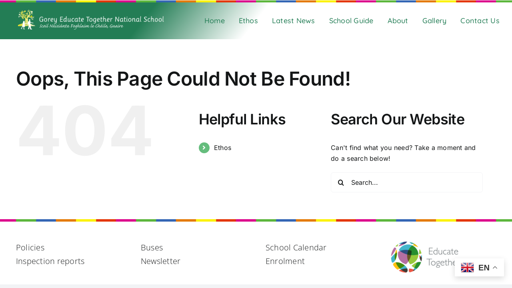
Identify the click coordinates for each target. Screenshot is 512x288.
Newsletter (160, 261)
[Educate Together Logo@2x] (425, 244)
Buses (152, 247)
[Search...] (407, 182)
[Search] (341, 182)
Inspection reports (50, 261)
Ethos (222, 148)
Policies (30, 247)
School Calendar (296, 247)
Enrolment (285, 261)
